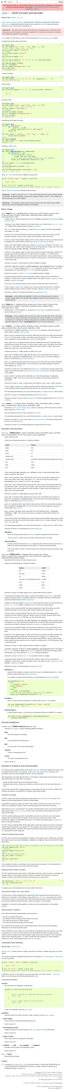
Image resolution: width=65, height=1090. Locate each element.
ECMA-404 (5, 24)
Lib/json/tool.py (15, 946)
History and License (46, 1079)
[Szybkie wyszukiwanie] (38, 2)
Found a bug (58, 1086)
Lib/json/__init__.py (16, 17)
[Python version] (11, 2)
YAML (25, 194)
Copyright (38, 1072)
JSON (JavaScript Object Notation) (12, 22)
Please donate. (58, 1083)
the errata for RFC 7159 (19, 1064)
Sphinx (57, 1088)
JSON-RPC (33, 339)
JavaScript (43, 24)
